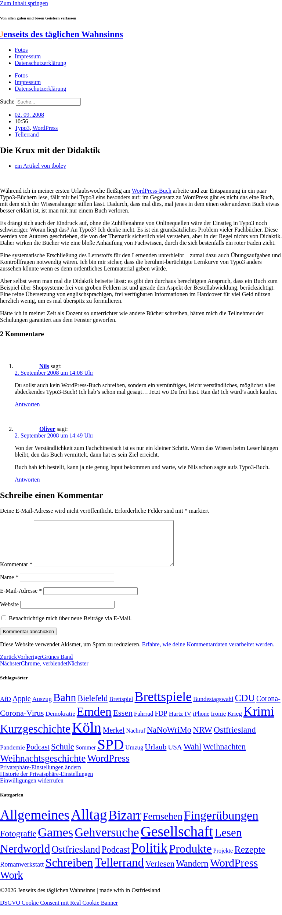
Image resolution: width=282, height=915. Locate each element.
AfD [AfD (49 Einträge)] (5, 707)
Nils (44, 366)
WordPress (45, 128)
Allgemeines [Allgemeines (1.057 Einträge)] (34, 823)
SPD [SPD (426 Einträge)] (110, 753)
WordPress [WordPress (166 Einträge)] (234, 871)
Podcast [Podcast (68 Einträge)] (38, 756)
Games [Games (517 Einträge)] (55, 841)
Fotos (21, 50)
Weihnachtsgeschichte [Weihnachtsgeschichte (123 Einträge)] (43, 767)
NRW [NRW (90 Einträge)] (202, 738)
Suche (7, 101)
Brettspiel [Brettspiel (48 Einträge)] (121, 707)
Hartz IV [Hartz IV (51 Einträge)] (180, 722)
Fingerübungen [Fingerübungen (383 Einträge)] (221, 824)
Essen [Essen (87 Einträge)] (123, 721)
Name (9, 586)
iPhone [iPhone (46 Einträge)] (201, 722)
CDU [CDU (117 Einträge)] (245, 706)
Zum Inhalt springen (24, 3)
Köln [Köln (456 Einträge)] (86, 736)
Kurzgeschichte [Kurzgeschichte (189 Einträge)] (35, 737)
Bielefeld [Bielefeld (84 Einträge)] (92, 707)
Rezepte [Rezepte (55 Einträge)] (249, 858)
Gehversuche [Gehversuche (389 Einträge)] (107, 841)
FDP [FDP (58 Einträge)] (161, 722)
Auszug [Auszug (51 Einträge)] (42, 707)
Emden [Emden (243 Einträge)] (94, 720)
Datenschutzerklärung (40, 63)
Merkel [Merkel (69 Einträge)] (113, 739)
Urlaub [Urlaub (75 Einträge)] (155, 755)
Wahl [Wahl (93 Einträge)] (193, 755)
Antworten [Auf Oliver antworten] (27, 479)
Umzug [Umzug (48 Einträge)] (134, 756)
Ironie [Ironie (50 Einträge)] (218, 722)
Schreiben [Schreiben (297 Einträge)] (69, 871)
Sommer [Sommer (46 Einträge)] (86, 756)
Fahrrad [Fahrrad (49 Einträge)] (143, 722)
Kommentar (16, 573)
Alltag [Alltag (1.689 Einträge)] (89, 823)
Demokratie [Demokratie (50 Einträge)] (60, 722)
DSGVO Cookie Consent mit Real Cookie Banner (59, 911)
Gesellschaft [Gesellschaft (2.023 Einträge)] (177, 840)
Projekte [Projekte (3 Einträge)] (223, 859)
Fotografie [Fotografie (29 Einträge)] (18, 842)
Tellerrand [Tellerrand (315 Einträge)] (119, 871)
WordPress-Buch (151, 191)
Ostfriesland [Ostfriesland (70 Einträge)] (75, 858)
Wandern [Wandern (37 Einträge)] (192, 872)
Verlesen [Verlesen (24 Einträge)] (159, 872)
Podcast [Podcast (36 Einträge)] (116, 858)
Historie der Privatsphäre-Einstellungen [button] (46, 783)
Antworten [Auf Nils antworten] (27, 404)
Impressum (28, 56)
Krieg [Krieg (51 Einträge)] (234, 722)
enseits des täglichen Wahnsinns (61, 34)
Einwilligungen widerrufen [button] (32, 789)
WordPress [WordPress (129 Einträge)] (108, 767)
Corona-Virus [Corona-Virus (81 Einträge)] (22, 721)
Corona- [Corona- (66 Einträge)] (268, 707)
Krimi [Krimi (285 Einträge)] (258, 720)
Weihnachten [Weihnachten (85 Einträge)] (224, 755)
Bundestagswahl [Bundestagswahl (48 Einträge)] (213, 707)
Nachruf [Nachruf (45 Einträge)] (135, 739)
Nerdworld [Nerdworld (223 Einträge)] (25, 857)
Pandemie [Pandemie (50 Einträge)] (12, 756)
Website (9, 613)
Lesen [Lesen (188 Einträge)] (228, 841)
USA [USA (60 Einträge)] (175, 756)
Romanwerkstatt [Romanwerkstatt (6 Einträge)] (22, 873)
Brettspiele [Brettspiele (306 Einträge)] (163, 705)
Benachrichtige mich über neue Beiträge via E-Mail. (70, 627)
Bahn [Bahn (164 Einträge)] (64, 706)
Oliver (47, 429)
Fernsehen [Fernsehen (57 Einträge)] (162, 825)
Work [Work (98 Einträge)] (11, 884)
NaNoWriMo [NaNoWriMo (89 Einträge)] (169, 738)
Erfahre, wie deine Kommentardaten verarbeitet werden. (208, 653)
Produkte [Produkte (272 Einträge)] (190, 857)
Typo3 (22, 128)
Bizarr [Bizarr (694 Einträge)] (124, 824)
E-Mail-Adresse (21, 599)
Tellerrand (27, 134)
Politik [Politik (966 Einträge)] (149, 856)
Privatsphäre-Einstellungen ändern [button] (40, 776)
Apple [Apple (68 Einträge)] (21, 707)
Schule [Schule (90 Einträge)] (62, 755)
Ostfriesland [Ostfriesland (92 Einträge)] (235, 738)
